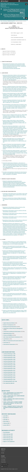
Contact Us (3, 450)
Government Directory (24, 1)
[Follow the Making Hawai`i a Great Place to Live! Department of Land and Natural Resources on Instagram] (24, 18)
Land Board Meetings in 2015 (9, 374)
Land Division (6, 338)
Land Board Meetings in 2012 (9, 379)
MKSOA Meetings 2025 (8, 436)
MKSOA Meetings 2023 (8, 439)
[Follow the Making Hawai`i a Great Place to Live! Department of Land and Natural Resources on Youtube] (24, 13)
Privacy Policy (3, 461)
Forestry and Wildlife (7, 335)
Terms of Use (3, 457)
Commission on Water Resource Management (13, 328)
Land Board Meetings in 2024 (9, 357)
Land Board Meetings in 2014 (9, 375)
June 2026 (5, 415)
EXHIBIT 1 (21, 234)
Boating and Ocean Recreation (9, 326)
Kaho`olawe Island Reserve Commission (11, 337)
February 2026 (6, 423)
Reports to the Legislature (8, 441)
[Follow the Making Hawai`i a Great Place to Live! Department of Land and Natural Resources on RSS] (20, 13)
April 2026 (5, 419)
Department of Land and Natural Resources (9, 5)
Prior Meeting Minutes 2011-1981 (10, 381)
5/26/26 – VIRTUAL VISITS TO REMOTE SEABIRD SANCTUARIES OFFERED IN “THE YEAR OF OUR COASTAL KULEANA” (12, 403)
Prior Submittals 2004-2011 (8, 383)
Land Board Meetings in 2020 (9, 364)
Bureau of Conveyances (8, 324)
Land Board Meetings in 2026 (9, 353)
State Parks (5, 342)
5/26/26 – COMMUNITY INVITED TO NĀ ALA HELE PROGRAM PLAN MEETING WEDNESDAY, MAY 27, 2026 (13, 407)
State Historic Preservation (9, 344)
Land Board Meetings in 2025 (9, 355)
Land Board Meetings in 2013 (9, 377)
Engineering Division (7, 333)
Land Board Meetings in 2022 (9, 361)
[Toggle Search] (26, 4)
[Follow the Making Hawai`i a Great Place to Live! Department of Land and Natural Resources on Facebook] (22, 13)
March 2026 (5, 421)
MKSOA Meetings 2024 (8, 437)
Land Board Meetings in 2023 (9, 359)
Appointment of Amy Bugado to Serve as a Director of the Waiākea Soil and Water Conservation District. (14, 208)
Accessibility (3, 459)
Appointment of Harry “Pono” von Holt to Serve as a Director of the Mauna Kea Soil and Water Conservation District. (15, 221)
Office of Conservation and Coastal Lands (12, 340)
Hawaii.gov (4, 1)
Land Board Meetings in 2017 (9, 370)
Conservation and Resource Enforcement (12, 331)
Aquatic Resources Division (9, 322)
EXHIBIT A (11, 195)
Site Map (2, 452)
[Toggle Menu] (26, 18)
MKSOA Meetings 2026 (8, 434)
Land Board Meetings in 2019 (9, 366)
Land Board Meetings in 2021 (9, 363)
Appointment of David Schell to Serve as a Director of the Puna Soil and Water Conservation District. (15, 214)
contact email (5, 466)
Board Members (6, 432)
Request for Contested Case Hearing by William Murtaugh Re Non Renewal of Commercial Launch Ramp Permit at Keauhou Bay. (14, 199)
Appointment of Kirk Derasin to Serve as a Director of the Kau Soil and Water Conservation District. (14, 211)
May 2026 (5, 417)
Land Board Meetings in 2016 (9, 372)
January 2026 (6, 425)
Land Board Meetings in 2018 (9, 368)
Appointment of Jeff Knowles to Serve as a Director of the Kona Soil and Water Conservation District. (15, 217)
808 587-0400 (5, 464)
